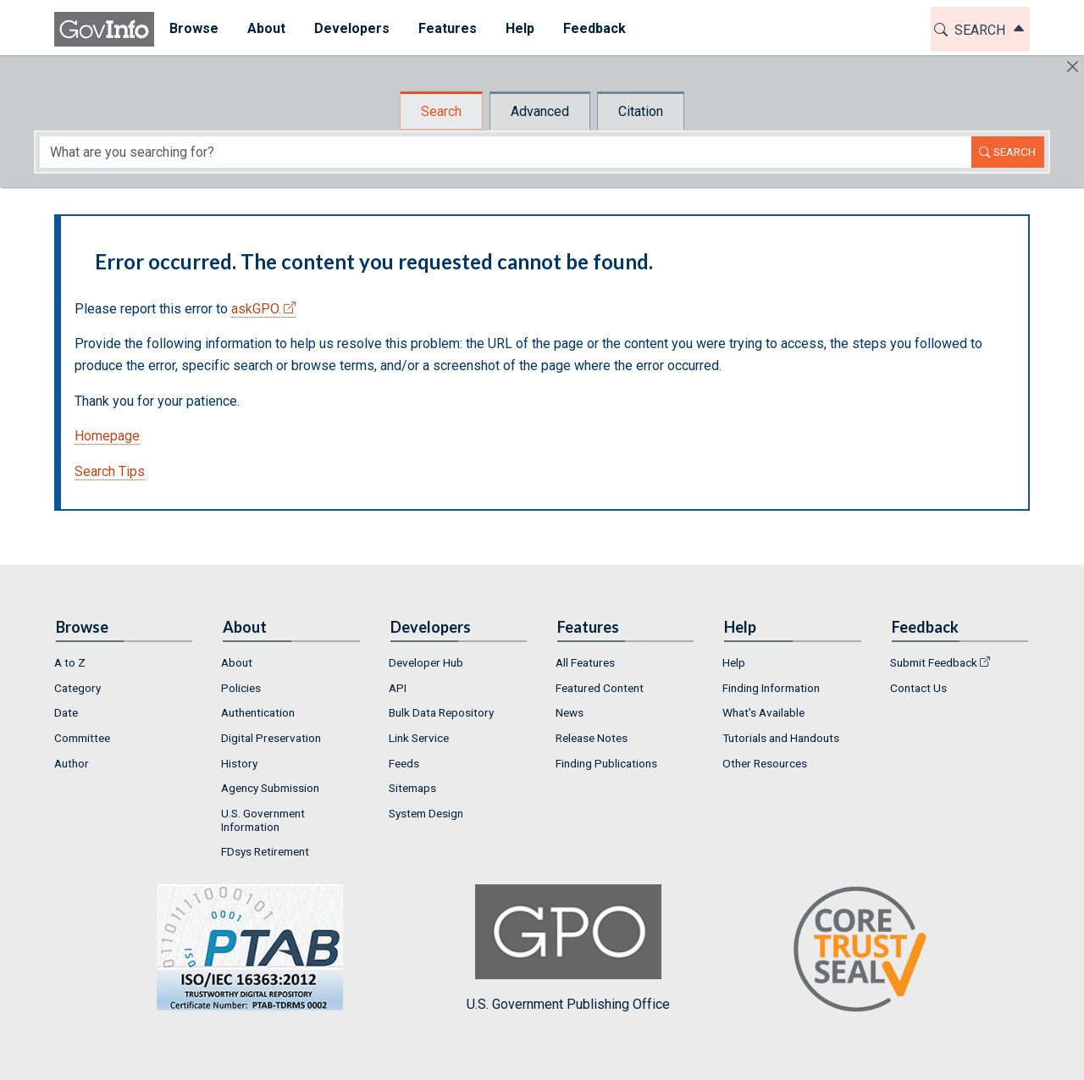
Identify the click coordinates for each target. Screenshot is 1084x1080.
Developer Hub (426, 662)
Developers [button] (351, 28)
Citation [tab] (640, 111)
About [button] (265, 28)
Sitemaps (412, 788)
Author (71, 763)
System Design (426, 813)
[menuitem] (193, 29)
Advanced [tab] (540, 111)
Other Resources (764, 763)
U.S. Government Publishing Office (568, 948)
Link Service (419, 738)
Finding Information (771, 688)
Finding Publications (606, 763)
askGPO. (256, 309)
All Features (585, 662)
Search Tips (110, 471)
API (397, 688)
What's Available (763, 712)
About (236, 662)
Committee (82, 738)
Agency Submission (270, 788)
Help (733, 662)
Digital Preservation (271, 738)
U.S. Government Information (263, 820)
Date (66, 712)
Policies (241, 688)
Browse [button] (193, 28)
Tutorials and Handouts (780, 738)
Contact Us (918, 688)
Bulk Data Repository (441, 712)
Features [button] (447, 28)
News (569, 712)
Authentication (258, 712)
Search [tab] (441, 111)
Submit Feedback (933, 662)
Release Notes (592, 738)
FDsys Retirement (265, 851)
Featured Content (600, 688)
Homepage (107, 436)
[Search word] (505, 152)
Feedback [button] (593, 28)
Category (77, 688)
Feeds (404, 763)
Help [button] (519, 28)
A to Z (70, 662)
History (239, 763)
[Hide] (1072, 66)
